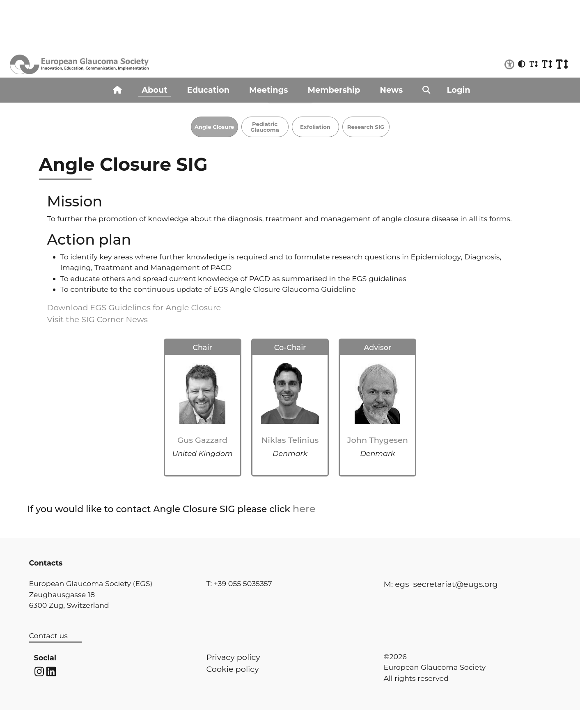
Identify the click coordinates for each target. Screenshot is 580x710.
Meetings (268, 90)
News (391, 90)
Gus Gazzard (202, 440)
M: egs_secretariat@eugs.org (441, 584)
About (154, 90)
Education (208, 90)
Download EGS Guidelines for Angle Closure (134, 307)
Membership (334, 90)
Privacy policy (233, 657)
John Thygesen (377, 440)
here (304, 509)
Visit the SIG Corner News (97, 319)
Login (458, 90)
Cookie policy (232, 669)
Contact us (48, 635)
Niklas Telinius (290, 440)
